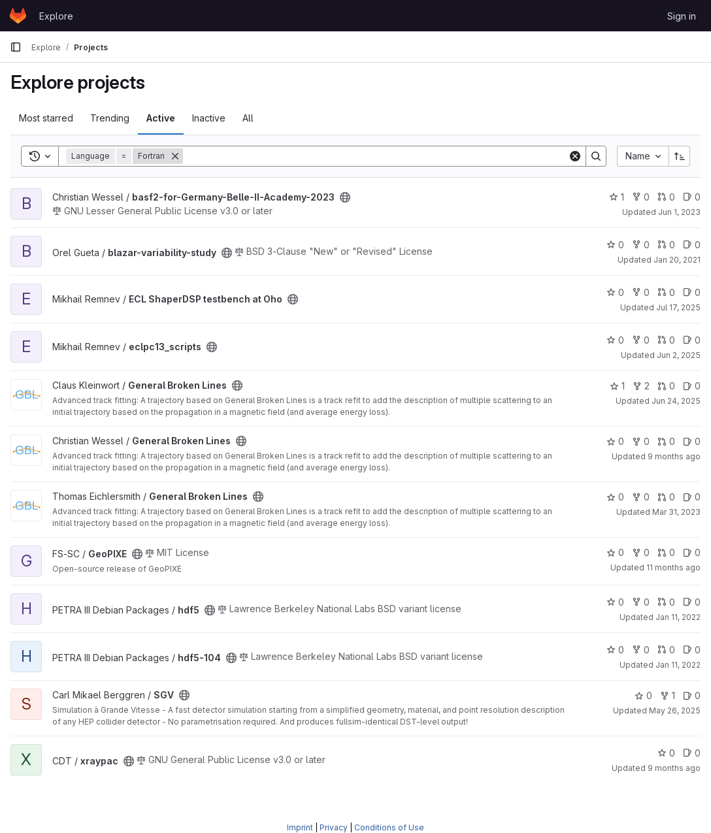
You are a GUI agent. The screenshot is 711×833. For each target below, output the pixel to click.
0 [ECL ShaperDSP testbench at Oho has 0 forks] (641, 292)
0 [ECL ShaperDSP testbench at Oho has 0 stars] (615, 292)
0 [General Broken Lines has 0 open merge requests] (666, 385)
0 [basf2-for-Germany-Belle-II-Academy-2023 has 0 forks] (641, 197)
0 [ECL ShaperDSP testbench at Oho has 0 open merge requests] (666, 292)
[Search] (375, 156)
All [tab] (248, 117)
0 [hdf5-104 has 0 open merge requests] (666, 649)
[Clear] (575, 156)
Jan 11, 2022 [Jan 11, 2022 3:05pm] (678, 617)
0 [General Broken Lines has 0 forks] (641, 441)
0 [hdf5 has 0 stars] (615, 602)
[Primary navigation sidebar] (15, 47)
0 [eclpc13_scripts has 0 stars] (615, 340)
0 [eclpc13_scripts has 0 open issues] (692, 340)
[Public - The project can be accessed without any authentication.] (345, 197)
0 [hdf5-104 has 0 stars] (615, 649)
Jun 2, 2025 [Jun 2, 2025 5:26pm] (679, 355)
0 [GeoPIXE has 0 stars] (615, 552)
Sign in (681, 16)
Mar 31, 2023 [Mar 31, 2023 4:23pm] (676, 512)
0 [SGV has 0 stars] (643, 695)
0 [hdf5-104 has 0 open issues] (692, 649)
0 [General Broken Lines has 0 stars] (615, 441)
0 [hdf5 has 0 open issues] (692, 602)
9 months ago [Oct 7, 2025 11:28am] (674, 768)
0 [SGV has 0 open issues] (692, 695)
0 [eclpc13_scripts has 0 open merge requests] (666, 340)
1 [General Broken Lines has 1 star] (617, 385)
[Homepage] (18, 15)
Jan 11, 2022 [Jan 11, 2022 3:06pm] (678, 665)
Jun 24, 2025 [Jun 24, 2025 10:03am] (676, 401)
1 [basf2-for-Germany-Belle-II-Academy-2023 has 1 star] (616, 197)
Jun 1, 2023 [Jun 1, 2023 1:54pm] (679, 212)
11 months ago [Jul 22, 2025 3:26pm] (673, 567)
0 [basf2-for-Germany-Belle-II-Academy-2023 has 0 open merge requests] (666, 197)
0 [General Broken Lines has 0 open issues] (692, 385)
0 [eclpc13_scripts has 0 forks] (641, 340)
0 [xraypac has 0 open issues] (692, 753)
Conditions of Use (389, 827)
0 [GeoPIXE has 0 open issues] (692, 552)
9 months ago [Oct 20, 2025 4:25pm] (674, 456)
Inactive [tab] (208, 117)
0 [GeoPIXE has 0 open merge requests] (666, 552)
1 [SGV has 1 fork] (667, 695)
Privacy (334, 827)
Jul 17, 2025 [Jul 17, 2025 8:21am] (678, 307)
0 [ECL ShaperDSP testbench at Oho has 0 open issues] (692, 292)
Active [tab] (160, 117)
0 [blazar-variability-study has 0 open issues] (692, 244)
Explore (56, 16)
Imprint (300, 827)
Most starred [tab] (46, 117)
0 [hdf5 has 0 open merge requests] (666, 602)
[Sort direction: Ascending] (679, 156)
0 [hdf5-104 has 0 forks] (641, 649)
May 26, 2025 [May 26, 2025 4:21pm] (675, 710)
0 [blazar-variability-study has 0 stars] (615, 244)
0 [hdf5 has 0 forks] (641, 602)
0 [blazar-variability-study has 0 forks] (641, 244)
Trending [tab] (109, 117)
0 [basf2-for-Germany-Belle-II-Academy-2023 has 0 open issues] (692, 197)
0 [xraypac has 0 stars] (666, 753)
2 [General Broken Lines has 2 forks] (641, 385)
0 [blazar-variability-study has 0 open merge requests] (666, 244)
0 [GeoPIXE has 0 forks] (641, 552)
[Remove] (175, 156)
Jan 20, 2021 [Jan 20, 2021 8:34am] (677, 260)
